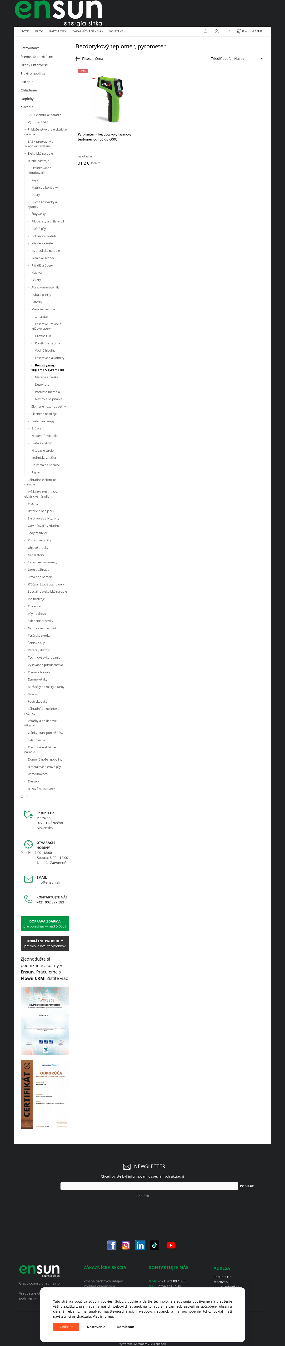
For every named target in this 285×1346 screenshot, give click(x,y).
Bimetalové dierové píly (44, 767)
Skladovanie (36, 740)
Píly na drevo (37, 613)
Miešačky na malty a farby (46, 687)
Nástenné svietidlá (44, 436)
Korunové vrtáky (40, 540)
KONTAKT (116, 31)
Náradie (27, 107)
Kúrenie (27, 82)
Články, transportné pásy (45, 733)
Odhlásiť (142, 1196)
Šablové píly (36, 643)
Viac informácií (104, 1316)
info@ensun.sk (48, 882)
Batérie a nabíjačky (41, 511)
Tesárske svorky (42, 258)
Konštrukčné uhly (47, 343)
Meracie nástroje (43, 309)
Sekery (36, 280)
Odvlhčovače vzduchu (43, 526)
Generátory (36, 555)
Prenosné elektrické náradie (40, 749)
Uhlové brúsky (38, 547)
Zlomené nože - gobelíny (48, 406)
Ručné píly (38, 229)
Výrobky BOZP (38, 122)
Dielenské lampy (43, 421)
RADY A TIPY (57, 31)
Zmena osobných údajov (103, 1281)
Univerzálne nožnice (45, 465)
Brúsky (36, 428)
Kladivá (36, 272)
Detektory (42, 384)
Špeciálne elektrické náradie (47, 591)
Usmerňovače (37, 774)
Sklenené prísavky (40, 621)
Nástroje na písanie (48, 399)
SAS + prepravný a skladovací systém (38, 143)
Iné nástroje (36, 599)
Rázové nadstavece (41, 788)
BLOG (39, 31)
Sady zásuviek (38, 533)
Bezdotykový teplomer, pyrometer (47, 367)
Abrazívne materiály (45, 287)
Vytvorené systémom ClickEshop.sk (142, 1344)
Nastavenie (96, 1327)
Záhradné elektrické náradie (40, 482)
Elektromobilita (33, 73)
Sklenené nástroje (44, 414)
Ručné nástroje (38, 161)
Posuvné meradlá (47, 392)
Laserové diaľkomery (50, 358)
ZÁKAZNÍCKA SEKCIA (86, 31)
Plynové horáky (39, 672)
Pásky (35, 472)
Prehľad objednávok (99, 1286)
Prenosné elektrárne (37, 56)
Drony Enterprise (34, 65)
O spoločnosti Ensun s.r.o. (39, 1283)
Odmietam (125, 1327)
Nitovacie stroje (42, 450)
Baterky (36, 302)
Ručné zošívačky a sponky (42, 204)
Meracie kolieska (46, 377)
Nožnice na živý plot (42, 628)
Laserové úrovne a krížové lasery (46, 326)
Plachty (33, 503)
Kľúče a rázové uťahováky (46, 584)
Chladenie (29, 90)
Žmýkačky (38, 214)
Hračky (33, 694)
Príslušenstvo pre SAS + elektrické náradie (42, 494)
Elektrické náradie (40, 153)
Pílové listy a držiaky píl (47, 221)
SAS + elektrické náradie (44, 115)
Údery (35, 194)
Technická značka (43, 457)
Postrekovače (37, 701)
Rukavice (34, 606)
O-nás (25, 796)
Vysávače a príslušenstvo (45, 665)
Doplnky (27, 98)
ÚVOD (25, 31)
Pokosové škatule (43, 236)
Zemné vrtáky (37, 679)
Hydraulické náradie (45, 250)
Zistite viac (57, 978)
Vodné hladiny (45, 350)
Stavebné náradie (40, 577)
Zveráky (33, 781)
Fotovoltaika (30, 48)
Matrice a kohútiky (44, 187)
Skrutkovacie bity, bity (43, 518)
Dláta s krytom (41, 443)
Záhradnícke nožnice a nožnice (41, 711)
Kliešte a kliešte (42, 243)
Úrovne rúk (43, 336)
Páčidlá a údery (42, 265)
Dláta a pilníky (41, 294)
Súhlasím (66, 1327)
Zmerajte (41, 316)
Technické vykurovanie (44, 657)
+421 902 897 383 (50, 902)
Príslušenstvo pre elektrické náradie (45, 131)
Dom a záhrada (38, 569)
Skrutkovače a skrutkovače (39, 170)
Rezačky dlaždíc (39, 650)
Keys (34, 180)
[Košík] (242, 31)
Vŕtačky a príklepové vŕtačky (40, 723)
